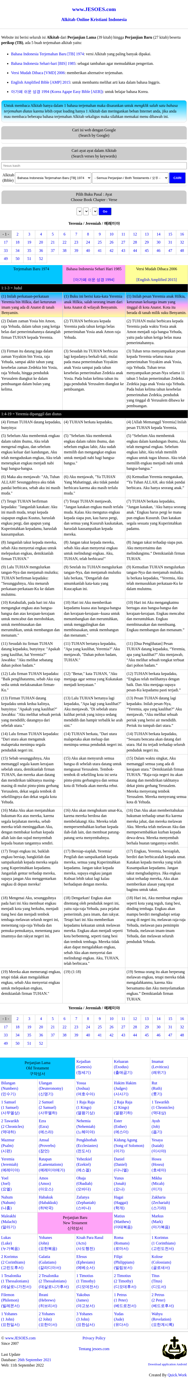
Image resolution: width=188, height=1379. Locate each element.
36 (41, 250)
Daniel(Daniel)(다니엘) (121, 1164)
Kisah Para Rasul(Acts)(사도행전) (89, 1243)
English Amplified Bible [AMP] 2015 (40, 82)
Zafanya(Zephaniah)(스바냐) (85, 1202)
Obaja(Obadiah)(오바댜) (84, 1183)
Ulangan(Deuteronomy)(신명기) (51, 1088)
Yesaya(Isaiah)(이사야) (159, 1145)
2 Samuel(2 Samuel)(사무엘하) (48, 1107)
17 (6, 242)
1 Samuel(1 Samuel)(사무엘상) (10, 1107)
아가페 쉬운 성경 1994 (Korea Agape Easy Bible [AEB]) (57, 92)
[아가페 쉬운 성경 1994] (93, 280)
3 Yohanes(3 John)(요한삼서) (85, 1319)
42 (112, 250)
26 (112, 242)
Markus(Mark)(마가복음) (161, 1221)
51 (29, 259)
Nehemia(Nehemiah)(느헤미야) (85, 1126)
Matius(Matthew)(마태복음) (123, 1221)
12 (135, 234)
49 (6, 259)
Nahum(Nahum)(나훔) (8, 1202)
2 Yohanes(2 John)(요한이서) (48, 1319)
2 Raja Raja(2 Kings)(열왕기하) (123, 1107)
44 (135, 250)
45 (147, 250)
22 (65, 242)
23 (76, 242)
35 (29, 250)
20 (41, 242)
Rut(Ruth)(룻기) (157, 1088)
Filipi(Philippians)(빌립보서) (124, 1262)
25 (100, 242)
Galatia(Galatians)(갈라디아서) (50, 1262)
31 (170, 242)
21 (53, 242)
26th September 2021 (34, 1360)
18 (18, 242)
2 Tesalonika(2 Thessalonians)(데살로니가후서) (54, 1281)
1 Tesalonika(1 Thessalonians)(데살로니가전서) (16, 1281)
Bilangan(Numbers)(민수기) (9, 1088)
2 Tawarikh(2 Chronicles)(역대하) (12, 1126)
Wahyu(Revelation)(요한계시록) (163, 1319)
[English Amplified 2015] (156, 280)
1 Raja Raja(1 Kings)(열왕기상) (85, 1107)
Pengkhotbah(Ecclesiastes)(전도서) (87, 1145)
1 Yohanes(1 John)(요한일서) (10, 1319)
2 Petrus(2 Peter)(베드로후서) (163, 1300)
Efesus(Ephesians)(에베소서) (85, 1262)
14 (159, 234)
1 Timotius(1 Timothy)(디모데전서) (87, 1281)
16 (182, 234)
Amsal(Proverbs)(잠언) (47, 1145)
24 (88, 242)
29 (147, 242)
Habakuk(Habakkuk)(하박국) (48, 1202)
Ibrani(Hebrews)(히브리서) (48, 1300)
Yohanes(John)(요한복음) (48, 1243)
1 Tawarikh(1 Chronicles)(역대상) (163, 1107)
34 (18, 250)
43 (123, 250)
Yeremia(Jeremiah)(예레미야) (10, 1164)
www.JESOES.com (20, 1338)
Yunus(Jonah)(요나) (120, 1183)
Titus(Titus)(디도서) (159, 1281)
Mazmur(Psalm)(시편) (7, 1145)
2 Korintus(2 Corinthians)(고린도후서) (13, 1262)
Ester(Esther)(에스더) (121, 1126)
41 (100, 250)
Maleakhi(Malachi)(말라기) (9, 1221)
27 (123, 242)
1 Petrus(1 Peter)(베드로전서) (125, 1300)
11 (123, 234)
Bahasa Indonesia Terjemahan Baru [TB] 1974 (47, 54)
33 (6, 250)
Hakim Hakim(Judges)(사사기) (125, 1088)
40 (88, 250)
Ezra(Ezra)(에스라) (46, 1126)
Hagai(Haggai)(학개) (121, 1202)
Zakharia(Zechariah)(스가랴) (161, 1202)
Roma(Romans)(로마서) (121, 1243)
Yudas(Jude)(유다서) (121, 1319)
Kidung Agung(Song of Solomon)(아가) (129, 1145)
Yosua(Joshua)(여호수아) (85, 1088)
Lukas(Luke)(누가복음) (10, 1243)
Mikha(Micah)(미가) (158, 1183)
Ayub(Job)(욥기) (157, 1126)
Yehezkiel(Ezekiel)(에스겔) (84, 1164)
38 (65, 250)
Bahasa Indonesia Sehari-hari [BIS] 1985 (43, 63)
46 (159, 250)
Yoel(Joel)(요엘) (6, 1183)
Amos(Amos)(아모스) (46, 1183)
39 (76, 250)
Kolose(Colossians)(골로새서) (161, 1262)
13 (147, 234)
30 (159, 242)
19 (29, 242)
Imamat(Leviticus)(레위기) (160, 1067)
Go (105, 211)
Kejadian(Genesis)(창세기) (83, 1067)
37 (53, 250)
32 (182, 242)
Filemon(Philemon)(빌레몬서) (10, 1300)
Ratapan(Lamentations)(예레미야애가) (52, 1164)
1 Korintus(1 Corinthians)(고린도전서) (163, 1243)
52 (41, 259)
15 (170, 234)
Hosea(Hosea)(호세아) (159, 1164)
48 (182, 250)
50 (18, 259)
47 (170, 250)
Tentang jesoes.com (94, 1349)
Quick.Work (177, 1375)
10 (112, 234)
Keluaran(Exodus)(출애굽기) (123, 1067)
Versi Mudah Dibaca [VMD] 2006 (38, 73)
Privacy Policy (94, 1338)
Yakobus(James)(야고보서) (85, 1300)
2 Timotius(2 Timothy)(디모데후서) (125, 1281)
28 (135, 242)
